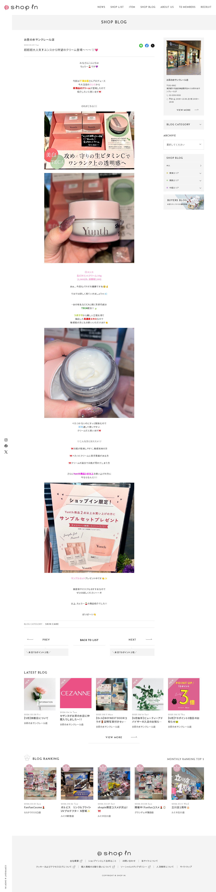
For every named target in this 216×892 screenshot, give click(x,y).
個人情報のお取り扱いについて (96, 866)
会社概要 (74, 860)
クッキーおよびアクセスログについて (54, 866)
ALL (168, 166)
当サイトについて (149, 860)
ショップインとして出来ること (102, 860)
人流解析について (165, 866)
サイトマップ (186, 866)
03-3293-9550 (175, 95)
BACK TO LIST (89, 640)
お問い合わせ (129, 860)
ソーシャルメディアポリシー (134, 866)
